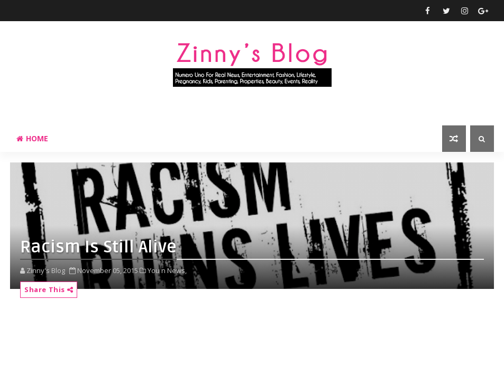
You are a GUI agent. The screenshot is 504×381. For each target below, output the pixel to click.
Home (32, 138)
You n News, (167, 270)
